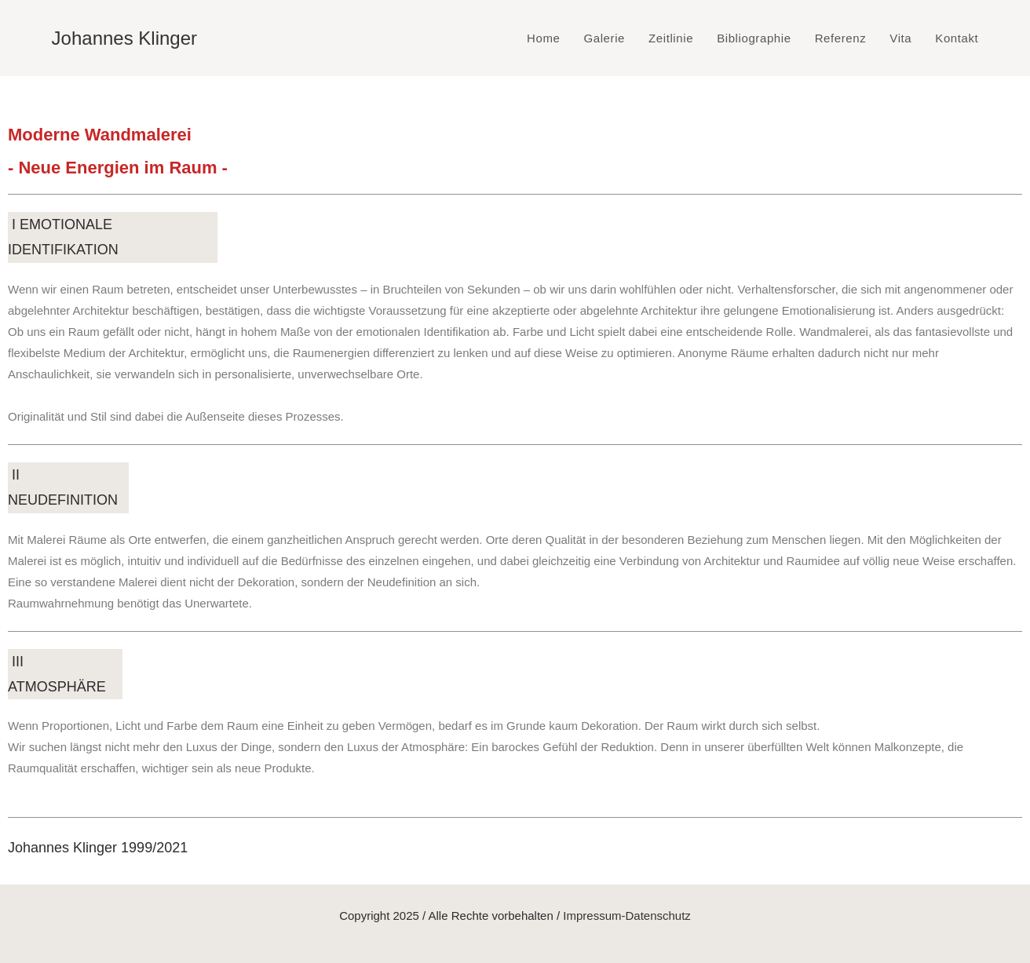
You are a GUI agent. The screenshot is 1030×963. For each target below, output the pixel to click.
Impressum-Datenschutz (627, 915)
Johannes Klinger (124, 38)
